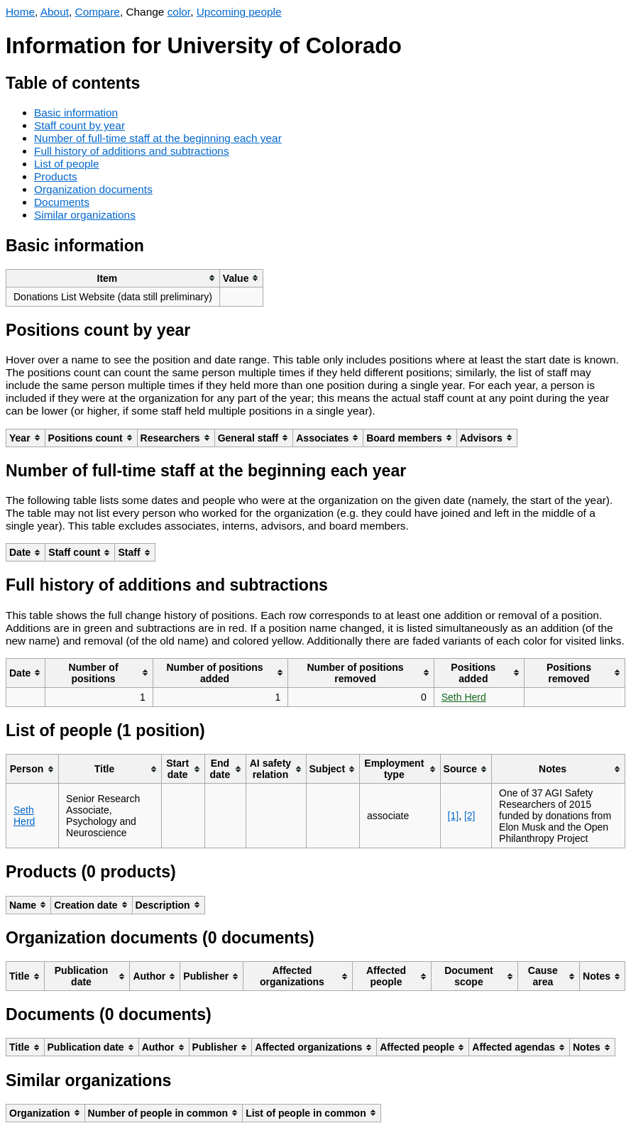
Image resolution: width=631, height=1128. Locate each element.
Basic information (76, 112)
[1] (453, 815)
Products (55, 176)
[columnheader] (113, 278)
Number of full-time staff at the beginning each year (158, 138)
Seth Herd (463, 697)
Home (20, 12)
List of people (66, 164)
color (179, 12)
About (54, 12)
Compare (97, 12)
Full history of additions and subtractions (131, 151)
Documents (61, 202)
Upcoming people (239, 12)
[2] (470, 815)
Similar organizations (85, 215)
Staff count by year (79, 125)
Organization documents (93, 189)
